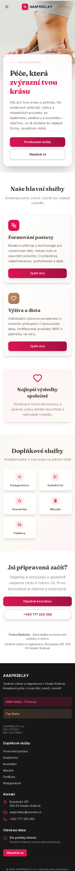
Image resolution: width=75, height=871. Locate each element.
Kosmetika (10, 764)
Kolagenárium (12, 783)
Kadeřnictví (10, 757)
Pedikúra (9, 776)
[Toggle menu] (6, 6)
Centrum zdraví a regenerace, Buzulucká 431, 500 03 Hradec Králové (37, 646)
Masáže (8, 770)
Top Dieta (12, 713)
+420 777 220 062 (37, 614)
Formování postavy (15, 751)
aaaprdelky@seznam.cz (25, 812)
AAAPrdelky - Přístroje (21, 701)
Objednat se (15, 852)
